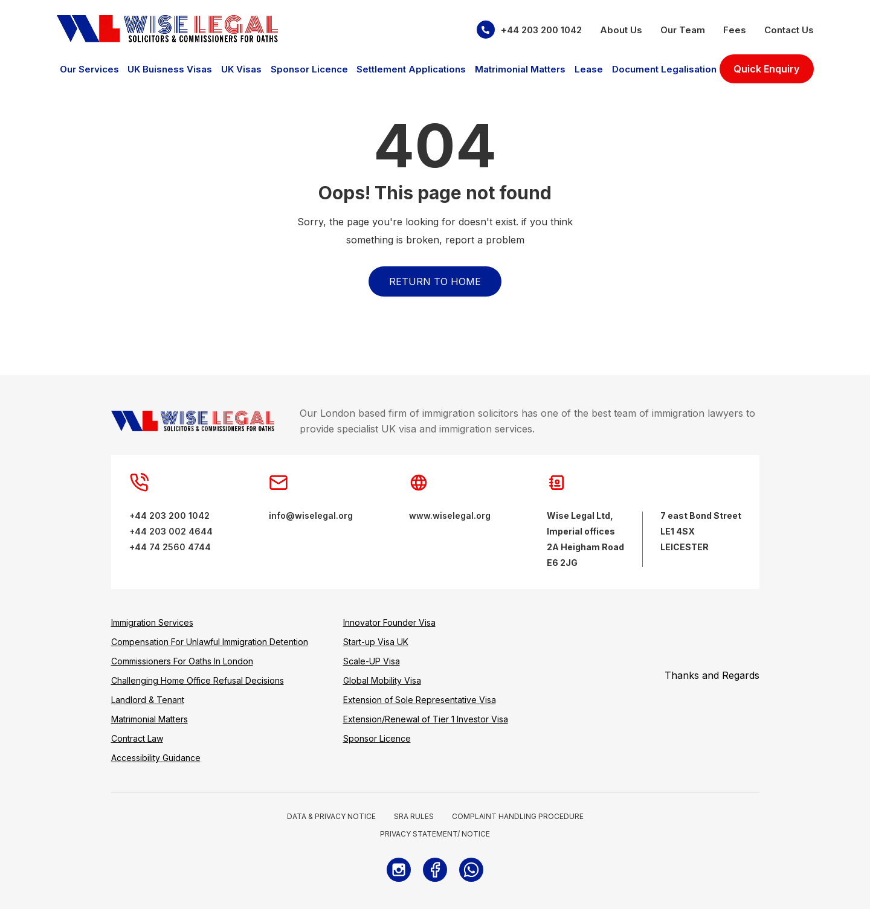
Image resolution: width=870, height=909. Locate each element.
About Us (621, 30)
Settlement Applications (411, 69)
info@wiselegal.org (311, 515)
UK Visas (241, 69)
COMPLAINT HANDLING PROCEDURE (518, 816)
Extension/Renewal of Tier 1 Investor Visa (425, 719)
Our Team (682, 30)
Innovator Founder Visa (389, 622)
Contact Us (789, 30)
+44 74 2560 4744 (170, 547)
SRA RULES (414, 816)
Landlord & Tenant (147, 700)
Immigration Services (152, 622)
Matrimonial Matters (520, 69)
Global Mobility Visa (382, 680)
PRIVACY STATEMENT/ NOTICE (435, 833)
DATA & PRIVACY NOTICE (331, 816)
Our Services (89, 69)
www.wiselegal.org (450, 515)
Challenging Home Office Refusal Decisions (197, 680)
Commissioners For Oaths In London (182, 661)
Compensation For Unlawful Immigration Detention (209, 642)
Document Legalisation (664, 69)
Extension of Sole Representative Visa (419, 700)
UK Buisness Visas (169, 69)
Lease (589, 69)
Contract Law (137, 738)
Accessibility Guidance (156, 758)
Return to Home (435, 281)
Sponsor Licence (309, 69)
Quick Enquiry (766, 69)
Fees (734, 30)
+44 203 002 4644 (171, 531)
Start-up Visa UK (375, 642)
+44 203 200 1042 (529, 30)
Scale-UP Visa (371, 661)
